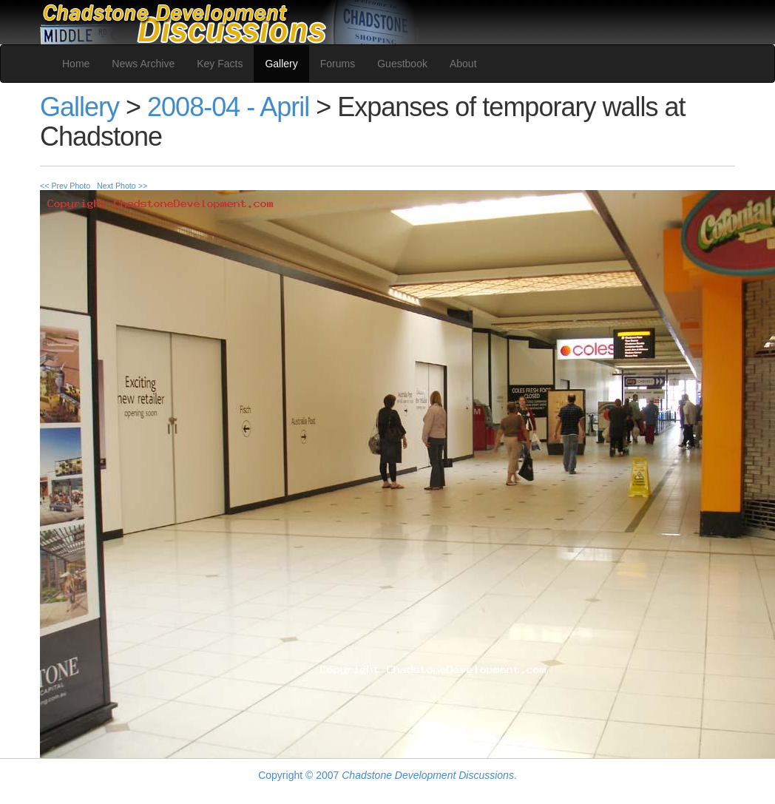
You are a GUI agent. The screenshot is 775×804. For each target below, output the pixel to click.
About (463, 64)
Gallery (281, 64)
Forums (337, 64)
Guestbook (402, 64)
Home (75, 64)
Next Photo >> (122, 185)
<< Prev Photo (65, 185)
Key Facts (220, 64)
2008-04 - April (228, 107)
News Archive (143, 64)
